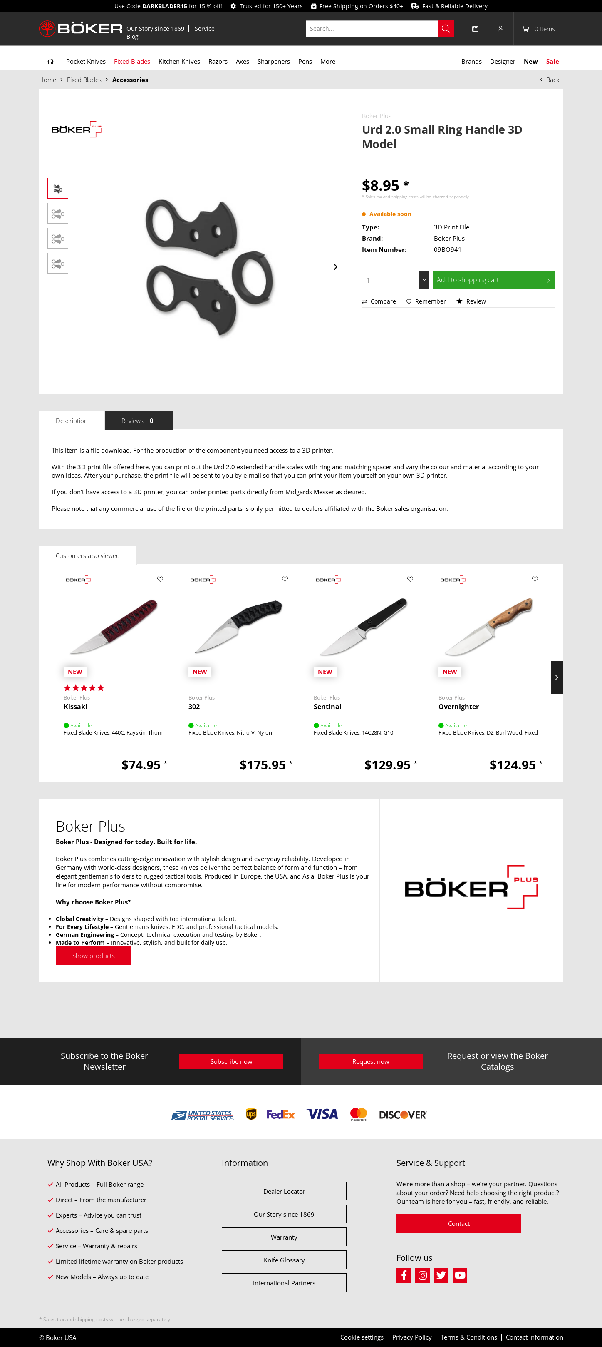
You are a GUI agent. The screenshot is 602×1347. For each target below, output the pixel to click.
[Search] (446, 28)
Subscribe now (232, 1061)
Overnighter (458, 706)
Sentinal (328, 706)
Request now (370, 1061)
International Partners (284, 1283)
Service (205, 28)
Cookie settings (362, 1337)
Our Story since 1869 (155, 28)
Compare (379, 301)
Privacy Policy (412, 1337)
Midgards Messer (309, 492)
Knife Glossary (284, 1260)
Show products (93, 955)
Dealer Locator (284, 1191)
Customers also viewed (88, 555)
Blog (132, 36)
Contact (459, 1223)
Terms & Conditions (469, 1337)
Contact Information (534, 1337)
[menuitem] (155, 28)
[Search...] (380, 28)
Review (471, 301)
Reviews (138, 421)
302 (194, 706)
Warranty (284, 1237)
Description (72, 420)
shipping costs (405, 196)
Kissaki (75, 706)
